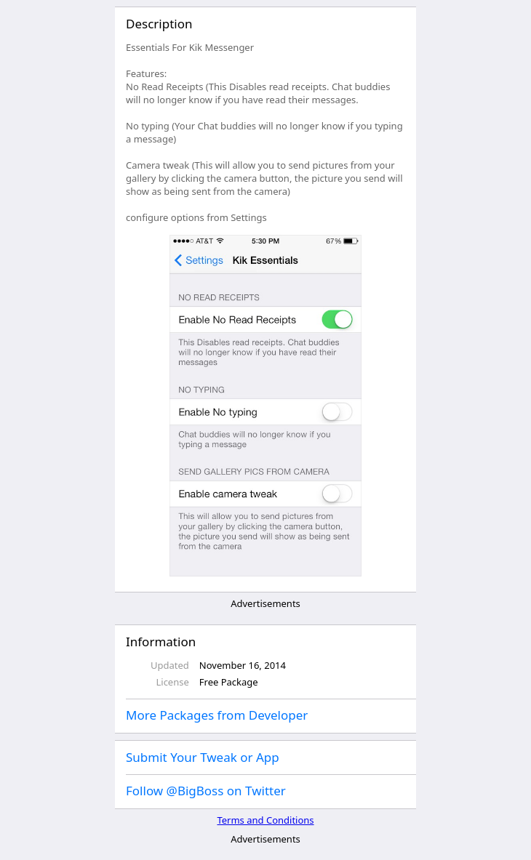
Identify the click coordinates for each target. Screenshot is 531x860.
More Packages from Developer (217, 715)
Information (161, 641)
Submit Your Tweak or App (202, 757)
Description (159, 23)
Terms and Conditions (265, 820)
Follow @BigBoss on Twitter (206, 790)
